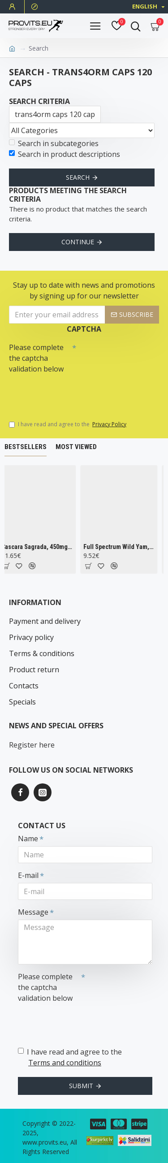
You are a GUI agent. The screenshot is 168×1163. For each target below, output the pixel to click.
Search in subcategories (54, 143)
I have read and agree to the (68, 424)
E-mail (28, 875)
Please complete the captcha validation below (36, 358)
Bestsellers (25, 447)
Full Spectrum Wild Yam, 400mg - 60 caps (121, 546)
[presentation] (71, 392)
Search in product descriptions (64, 154)
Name (28, 838)
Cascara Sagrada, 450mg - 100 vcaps (39, 546)
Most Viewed (76, 447)
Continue (77, 242)
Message (33, 912)
